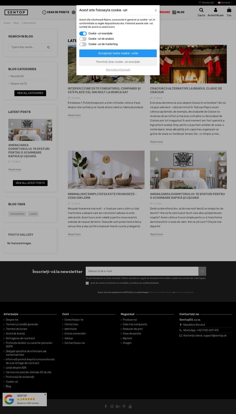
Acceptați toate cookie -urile (118, 53)
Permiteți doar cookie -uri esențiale (118, 61)
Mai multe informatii (118, 69)
